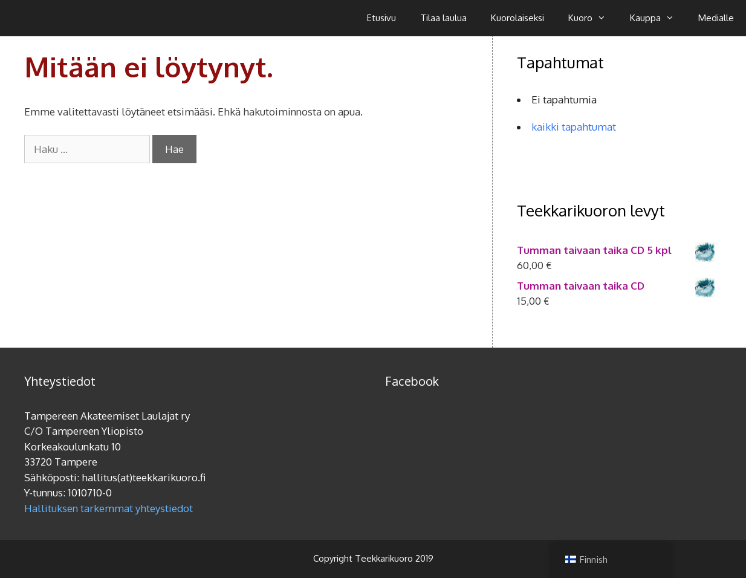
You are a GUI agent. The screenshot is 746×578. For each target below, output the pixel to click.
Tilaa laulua (443, 18)
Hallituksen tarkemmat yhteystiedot (108, 508)
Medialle (716, 18)
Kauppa (658, 18)
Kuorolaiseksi (517, 18)
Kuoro (593, 18)
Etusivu (381, 18)
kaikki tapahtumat (573, 126)
